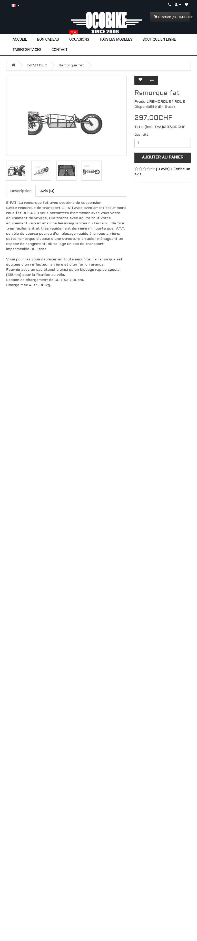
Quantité (141, 134)
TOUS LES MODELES (115, 39)
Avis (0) (47, 191)
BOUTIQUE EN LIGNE (159, 39)
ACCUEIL (20, 39)
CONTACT (60, 50)
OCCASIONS (79, 39)
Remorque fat (71, 65)
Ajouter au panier (162, 157)
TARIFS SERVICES (27, 50)
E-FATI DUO (36, 65)
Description (21, 191)
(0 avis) (163, 169)
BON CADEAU (48, 39)
